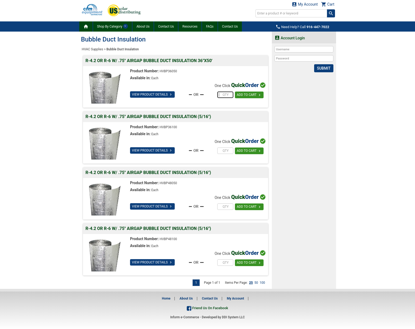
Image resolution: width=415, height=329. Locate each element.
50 (256, 283)
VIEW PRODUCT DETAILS (152, 94)
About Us (143, 26)
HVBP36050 (168, 71)
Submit (323, 68)
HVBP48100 (168, 239)
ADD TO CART (249, 95)
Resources (189, 26)
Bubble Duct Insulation (122, 49)
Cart (327, 4)
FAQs (210, 26)
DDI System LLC (233, 317)
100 (262, 283)
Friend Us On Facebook (207, 308)
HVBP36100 (168, 127)
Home (166, 298)
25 (251, 283)
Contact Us (166, 26)
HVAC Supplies (92, 49)
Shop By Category (112, 26)
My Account (305, 4)
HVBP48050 (168, 183)
